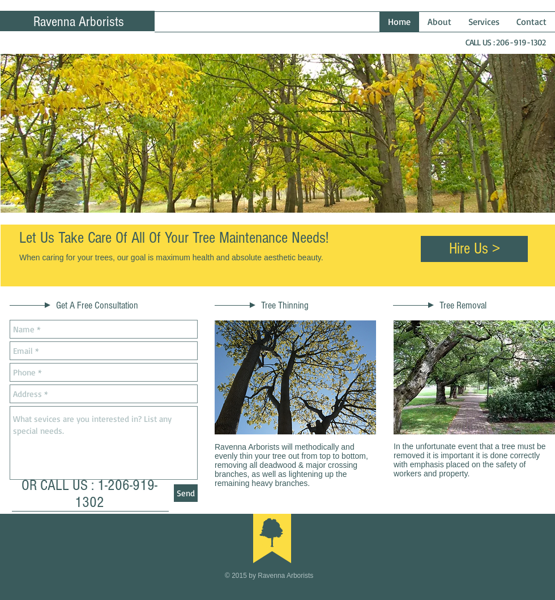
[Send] (186, 493)
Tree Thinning (285, 305)
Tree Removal (462, 305)
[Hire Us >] (474, 249)
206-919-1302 (521, 42)
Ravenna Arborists (78, 21)
